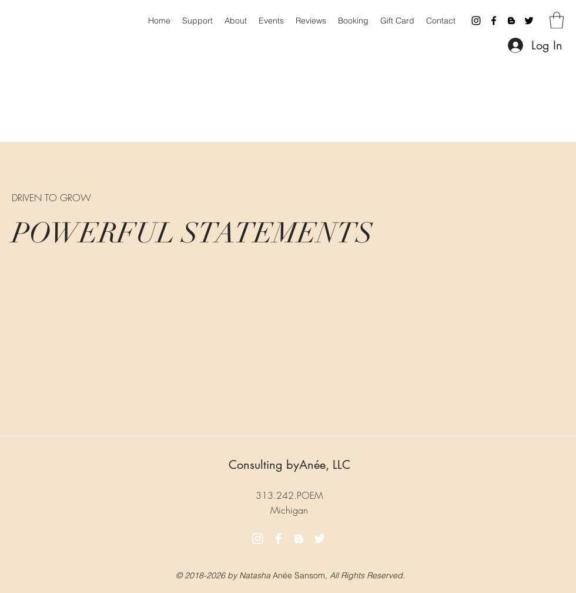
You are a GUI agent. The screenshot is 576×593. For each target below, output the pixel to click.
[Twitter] (529, 20)
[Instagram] (476, 20)
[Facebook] (494, 20)
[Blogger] (511, 20)
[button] (557, 20)
